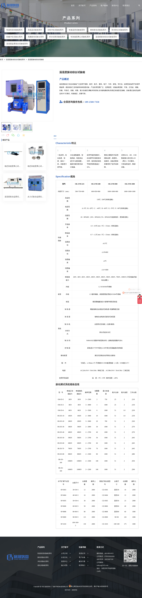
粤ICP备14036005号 (101, 586)
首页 (73, 6)
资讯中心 (115, 6)
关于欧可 (82, 6)
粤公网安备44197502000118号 (82, 586)
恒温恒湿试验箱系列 (44, 553)
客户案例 (104, 6)
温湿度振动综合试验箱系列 (15, 59)
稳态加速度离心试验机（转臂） (17, 166)
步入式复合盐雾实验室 (36, 197)
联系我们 (126, 6)
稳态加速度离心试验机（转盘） (40, 166)
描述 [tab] (55, 136)
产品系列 (93, 6)
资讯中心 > (66, 561)
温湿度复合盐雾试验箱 (13, 197)
